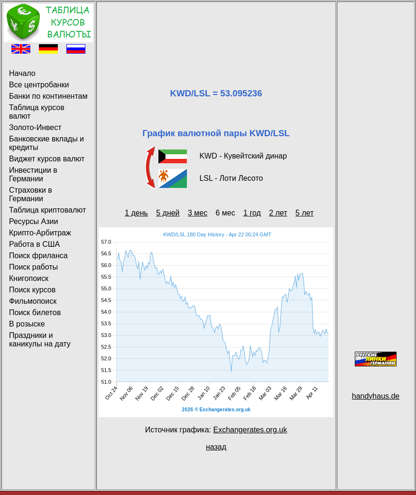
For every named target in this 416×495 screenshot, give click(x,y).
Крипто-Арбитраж (40, 233)
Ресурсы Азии (33, 221)
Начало (22, 73)
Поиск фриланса (38, 256)
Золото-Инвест (35, 127)
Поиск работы (33, 267)
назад (216, 447)
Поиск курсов (32, 290)
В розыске (27, 324)
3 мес (197, 213)
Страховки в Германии (30, 194)
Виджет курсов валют (46, 159)
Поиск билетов (35, 312)
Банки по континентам (48, 96)
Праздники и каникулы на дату (40, 339)
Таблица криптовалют (47, 210)
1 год (252, 213)
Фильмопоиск (32, 301)
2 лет (278, 213)
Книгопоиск (28, 278)
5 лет (305, 213)
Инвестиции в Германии (33, 174)
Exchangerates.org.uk (250, 430)
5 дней (167, 213)
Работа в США (34, 244)
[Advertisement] (216, 33)
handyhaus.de (376, 396)
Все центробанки (39, 85)
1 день (136, 213)
